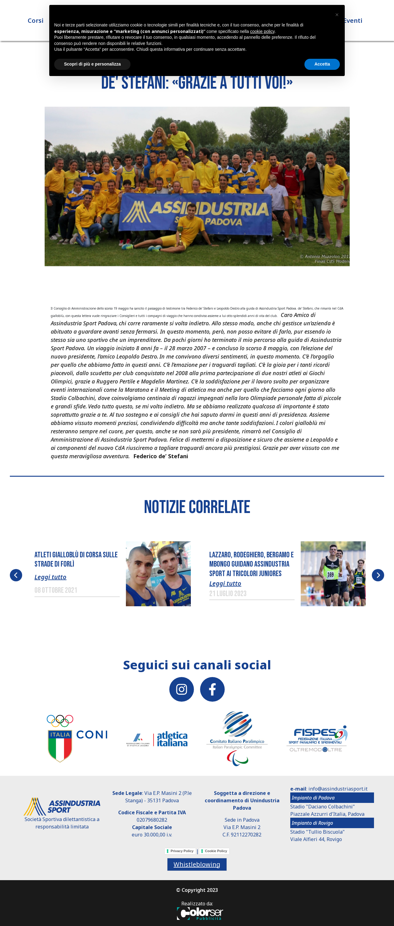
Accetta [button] (322, 64)
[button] (197, 189)
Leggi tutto (50, 577)
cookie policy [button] (262, 31)
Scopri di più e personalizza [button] (92, 64)
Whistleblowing (197, 864)
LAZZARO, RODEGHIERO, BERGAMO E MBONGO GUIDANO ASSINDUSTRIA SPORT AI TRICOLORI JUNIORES (251, 564)
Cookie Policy (216, 851)
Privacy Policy (182, 851)
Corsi (35, 21)
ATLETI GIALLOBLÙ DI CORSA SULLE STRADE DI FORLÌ (76, 559)
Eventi (352, 21)
